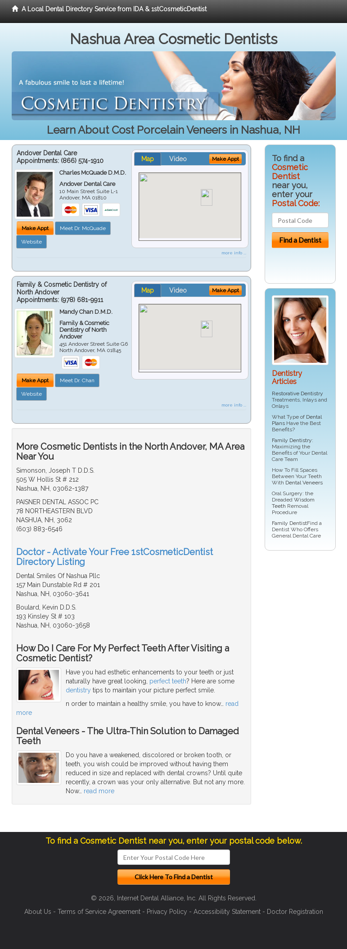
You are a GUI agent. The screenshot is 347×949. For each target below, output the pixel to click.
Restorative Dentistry (297, 393)
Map (147, 159)
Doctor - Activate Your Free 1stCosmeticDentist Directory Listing (114, 557)
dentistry (78, 690)
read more (99, 791)
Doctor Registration (295, 911)
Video (178, 159)
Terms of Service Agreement (99, 911)
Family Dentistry (292, 440)
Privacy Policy (167, 911)
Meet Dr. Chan (77, 380)
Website (31, 242)
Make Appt (35, 228)
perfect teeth (167, 681)
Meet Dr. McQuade (83, 228)
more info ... (233, 252)
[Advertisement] (306, 695)
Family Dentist (289, 523)
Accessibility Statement (227, 911)
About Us (37, 911)
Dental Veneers (304, 482)
